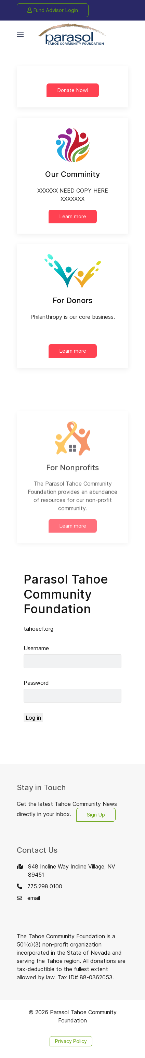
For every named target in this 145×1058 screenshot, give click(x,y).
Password (36, 682)
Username (36, 648)
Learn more (72, 216)
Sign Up (96, 814)
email (33, 897)
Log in (33, 717)
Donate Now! (72, 90)
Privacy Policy (71, 1041)
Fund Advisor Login (52, 10)
